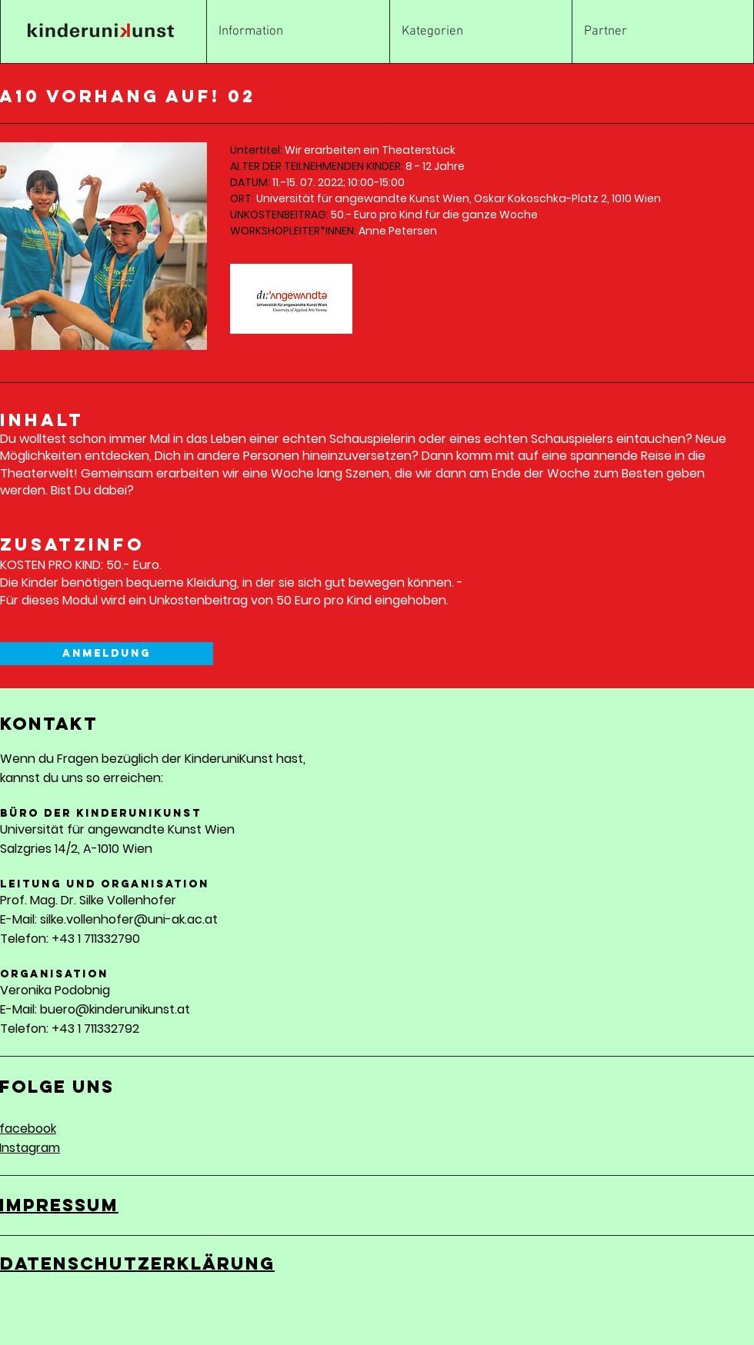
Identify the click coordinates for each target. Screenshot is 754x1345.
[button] (481, 32)
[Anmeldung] (106, 653)
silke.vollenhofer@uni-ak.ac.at (129, 919)
